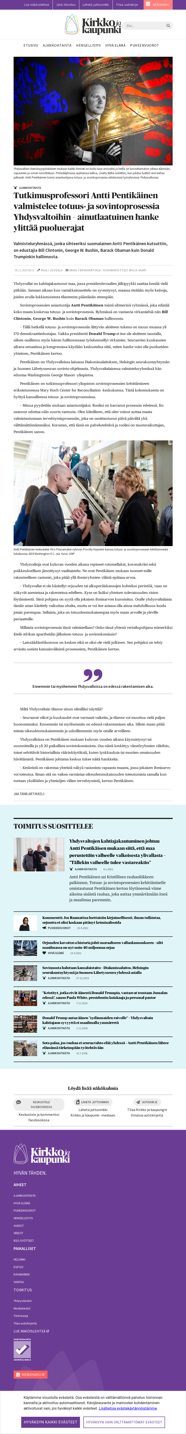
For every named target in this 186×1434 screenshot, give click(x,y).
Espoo (19, 1267)
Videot (18, 1233)
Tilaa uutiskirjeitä (25, 1323)
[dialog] (93, 1412)
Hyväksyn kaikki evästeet (50, 1422)
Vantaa (19, 1282)
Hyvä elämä (22, 1203)
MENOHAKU (161, 5)
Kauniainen (22, 1274)
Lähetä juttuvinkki (96, 5)
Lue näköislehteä (36, 5)
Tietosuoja (21, 1316)
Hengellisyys (23, 1218)
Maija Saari (138, 270)
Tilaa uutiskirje (127, 5)
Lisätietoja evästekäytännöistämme (128, 1408)
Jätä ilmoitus (66, 5)
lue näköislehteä (29, 1331)
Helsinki (19, 1259)
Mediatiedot (22, 1308)
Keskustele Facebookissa (41, 1104)
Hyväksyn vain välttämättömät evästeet (124, 1422)
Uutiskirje (149, 1102)
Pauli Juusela (52, 270)
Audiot (19, 1226)
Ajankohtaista (25, 1195)
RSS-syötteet (24, 1240)
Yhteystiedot (23, 1301)
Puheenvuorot (25, 1210)
